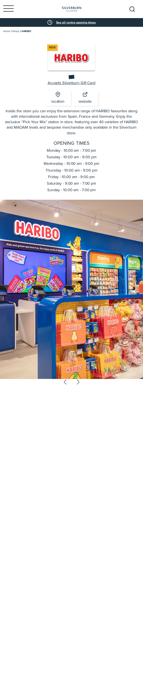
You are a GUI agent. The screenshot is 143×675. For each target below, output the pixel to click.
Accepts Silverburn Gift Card (71, 83)
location (57, 98)
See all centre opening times (76, 22)
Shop (16, 31)
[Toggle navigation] (8, 9)
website (85, 98)
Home (6, 31)
